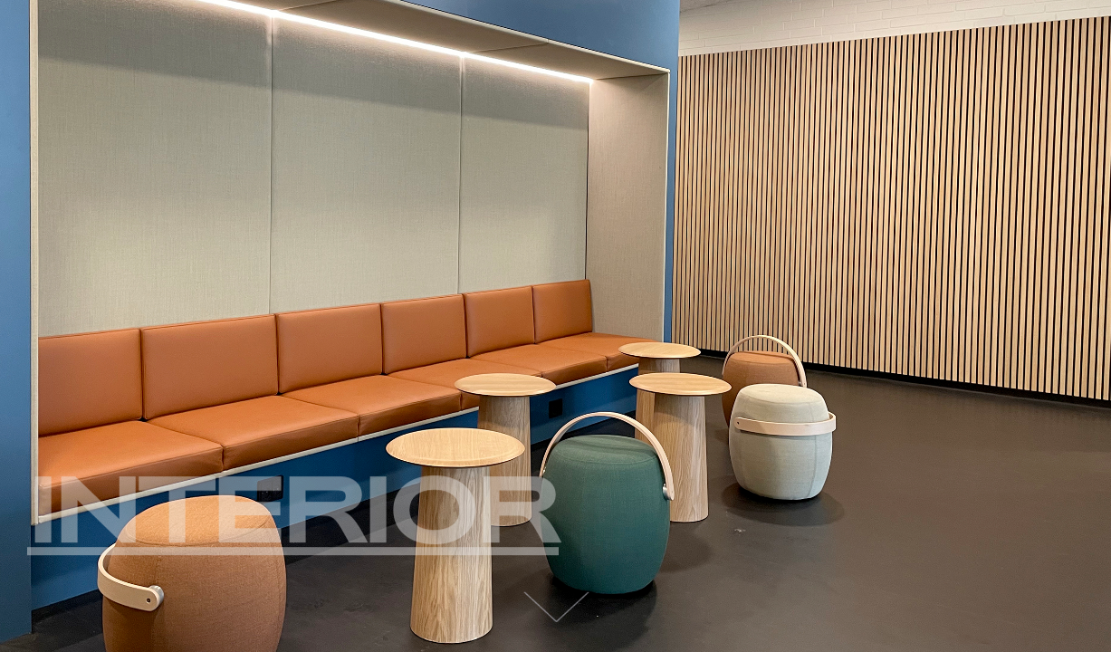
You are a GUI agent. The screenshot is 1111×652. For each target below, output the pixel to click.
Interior (293, 516)
